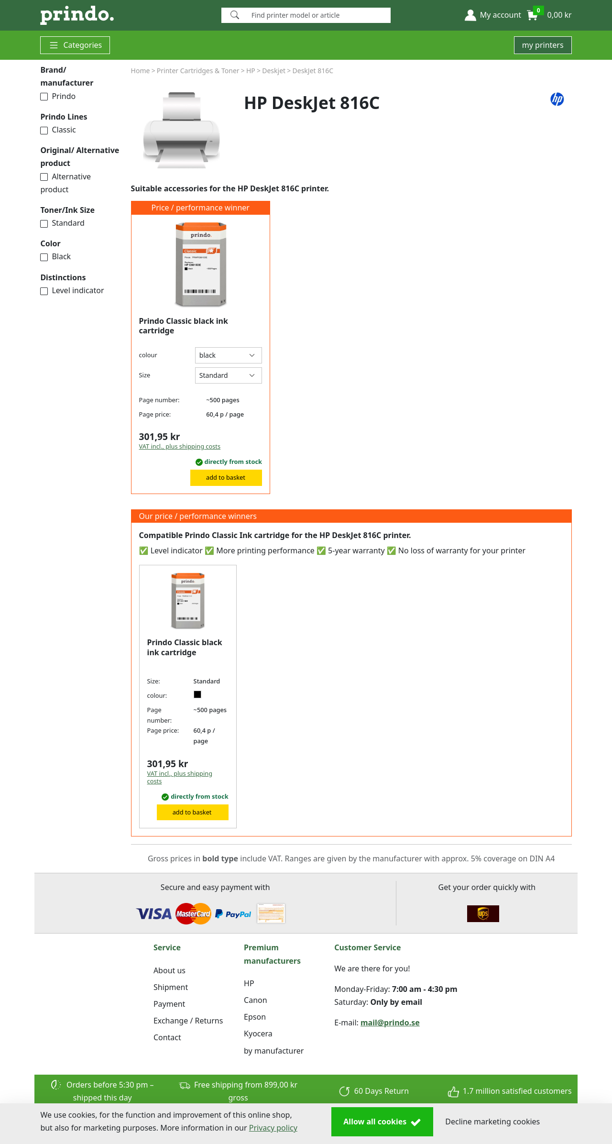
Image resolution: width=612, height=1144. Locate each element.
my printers (543, 45)
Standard (62, 223)
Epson (255, 1017)
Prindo (58, 96)
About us (169, 970)
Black (55, 256)
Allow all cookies (382, 1122)
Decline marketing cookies (492, 1121)
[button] (493, 15)
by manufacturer (274, 1050)
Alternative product (65, 183)
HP (249, 983)
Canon (255, 1000)
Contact (167, 1037)
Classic (58, 129)
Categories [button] (75, 45)
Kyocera (258, 1033)
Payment (169, 1004)
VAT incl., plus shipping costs (180, 446)
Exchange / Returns (188, 1020)
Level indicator (72, 290)
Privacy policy (273, 1127)
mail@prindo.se (390, 1022)
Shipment (170, 987)
